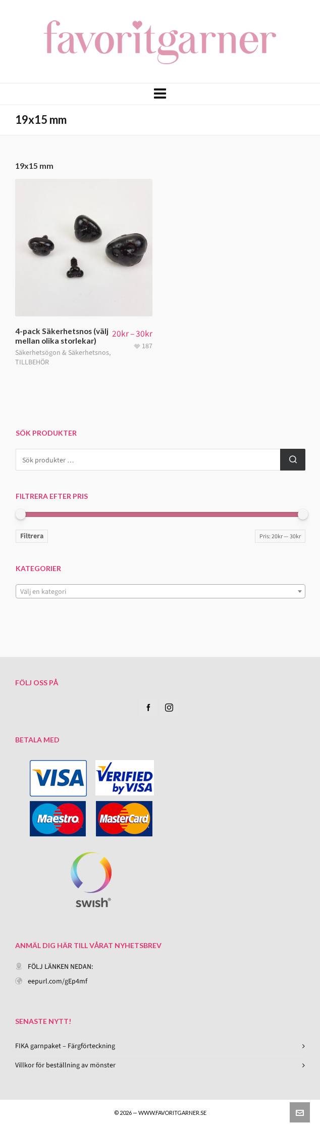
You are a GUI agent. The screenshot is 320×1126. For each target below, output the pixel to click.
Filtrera (31, 536)
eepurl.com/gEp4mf (57, 981)
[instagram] (169, 707)
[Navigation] (160, 94)
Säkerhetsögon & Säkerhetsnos (62, 352)
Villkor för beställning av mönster (65, 1065)
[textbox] (160, 592)
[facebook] (148, 707)
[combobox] (160, 591)
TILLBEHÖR (32, 362)
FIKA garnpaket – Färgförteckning (65, 1046)
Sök (292, 460)
